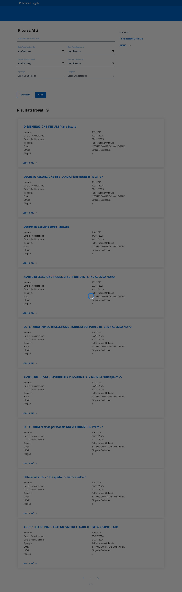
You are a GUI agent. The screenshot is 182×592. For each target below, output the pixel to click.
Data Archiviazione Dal (26, 59)
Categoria (71, 72)
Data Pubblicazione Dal (26, 47)
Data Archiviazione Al (76, 59)
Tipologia (21, 72)
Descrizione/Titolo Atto (29, 38)
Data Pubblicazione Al (76, 47)
